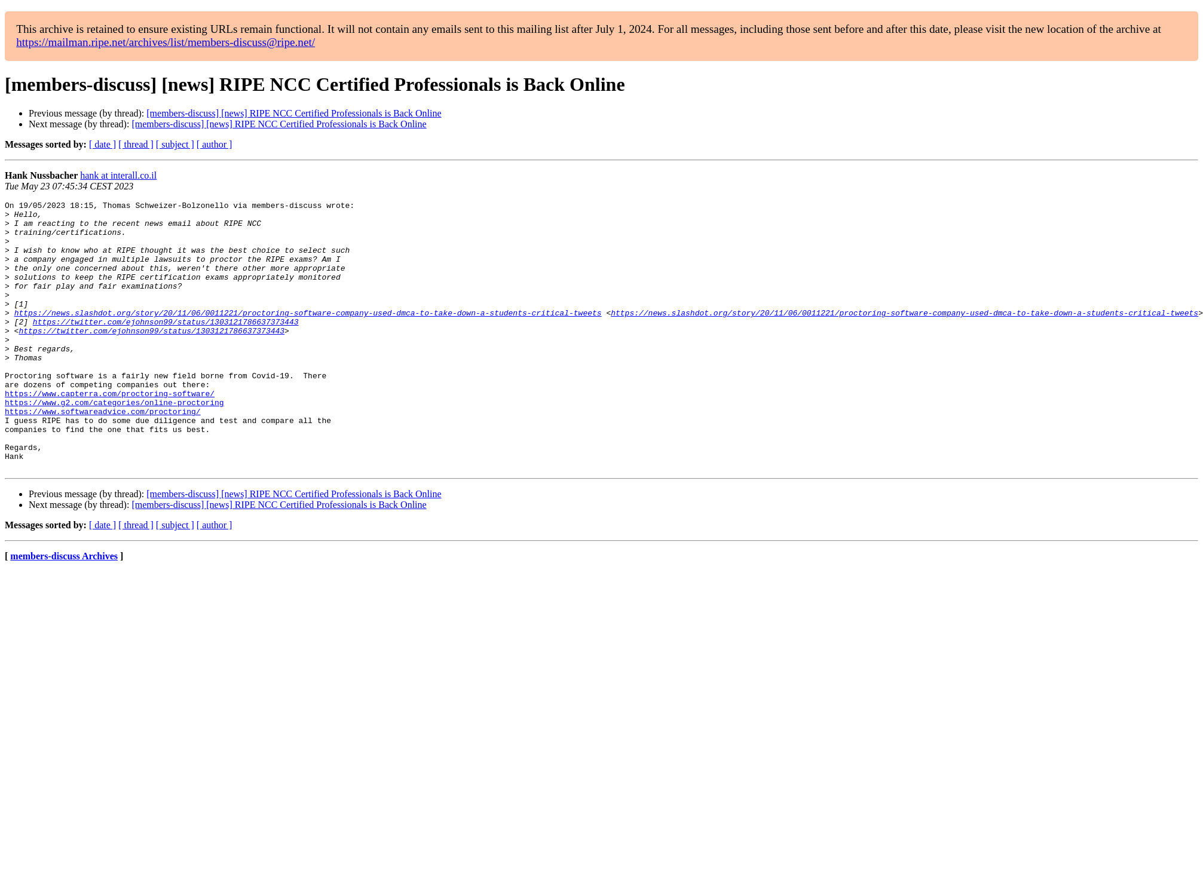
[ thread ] (136, 144)
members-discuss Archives (64, 610)
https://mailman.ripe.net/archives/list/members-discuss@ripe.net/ (165, 42)
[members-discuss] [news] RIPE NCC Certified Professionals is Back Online (293, 113)
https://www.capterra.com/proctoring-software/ (110, 432)
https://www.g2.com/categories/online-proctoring (114, 443)
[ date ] (102, 144)
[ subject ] (175, 144)
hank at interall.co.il (118, 175)
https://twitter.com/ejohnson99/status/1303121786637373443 (166, 346)
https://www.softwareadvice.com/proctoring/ (103, 454)
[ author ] (214, 144)
